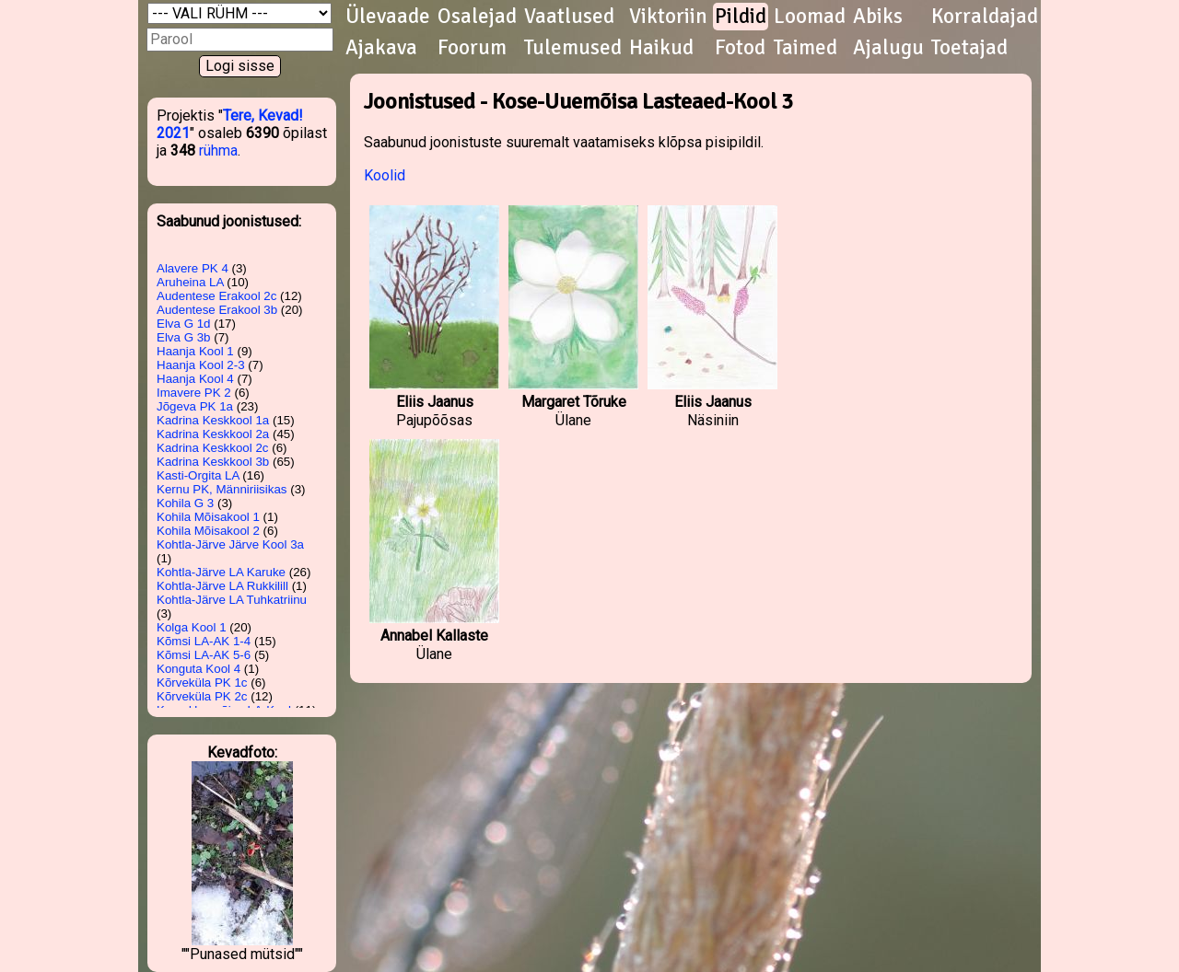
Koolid (384, 175)
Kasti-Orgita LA (198, 475)
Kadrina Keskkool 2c (213, 448)
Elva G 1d (184, 323)
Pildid (740, 16)
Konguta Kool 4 (198, 669)
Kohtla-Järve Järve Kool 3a (230, 544)
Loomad (810, 16)
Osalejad (477, 16)
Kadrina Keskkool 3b (213, 462)
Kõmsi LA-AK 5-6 (204, 655)
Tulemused (573, 48)
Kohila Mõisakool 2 (208, 531)
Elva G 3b (184, 337)
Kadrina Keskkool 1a (213, 420)
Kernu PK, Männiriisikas (221, 489)
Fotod (740, 48)
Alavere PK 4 (192, 268)
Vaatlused (569, 16)
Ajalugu (888, 48)
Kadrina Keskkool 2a (213, 434)
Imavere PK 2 (194, 392)
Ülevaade (387, 16)
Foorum (472, 48)
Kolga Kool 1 (192, 627)
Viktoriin (668, 16)
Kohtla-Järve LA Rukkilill (222, 586)
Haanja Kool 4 (195, 379)
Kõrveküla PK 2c (202, 696)
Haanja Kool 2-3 (201, 365)
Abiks (878, 16)
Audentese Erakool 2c (216, 296)
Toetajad (969, 48)
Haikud (661, 48)
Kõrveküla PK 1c (202, 682)
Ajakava (381, 48)
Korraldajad (984, 16)
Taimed (805, 48)
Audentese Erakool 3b (217, 310)
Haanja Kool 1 (195, 351)
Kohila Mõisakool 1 (208, 517)
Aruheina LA (190, 282)
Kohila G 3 (185, 503)
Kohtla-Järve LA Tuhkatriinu (232, 600)
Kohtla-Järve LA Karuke (221, 572)
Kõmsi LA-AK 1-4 (204, 641)
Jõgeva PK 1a (195, 406)
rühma (218, 150)
